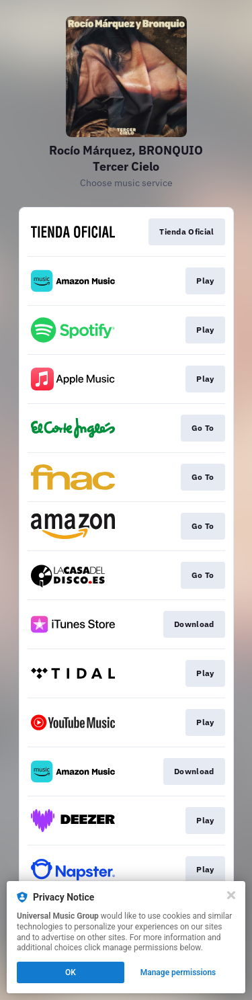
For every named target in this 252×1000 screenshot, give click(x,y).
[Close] (231, 895)
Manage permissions (178, 972)
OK (70, 972)
